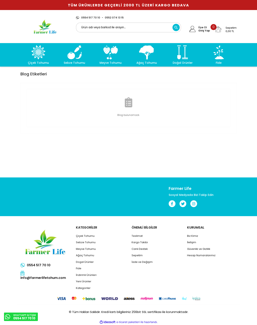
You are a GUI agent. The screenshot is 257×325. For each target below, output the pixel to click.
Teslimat (137, 236)
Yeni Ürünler (83, 281)
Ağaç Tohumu (85, 255)
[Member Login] (192, 29)
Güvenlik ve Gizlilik (198, 249)
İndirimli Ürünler (86, 275)
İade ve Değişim (142, 262)
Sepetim (137, 255)
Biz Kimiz (192, 236)
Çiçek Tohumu (85, 236)
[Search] (128, 27)
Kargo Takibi (140, 242)
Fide (78, 268)
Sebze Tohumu (86, 242)
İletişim (191, 242)
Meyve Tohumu (86, 249)
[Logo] (45, 26)
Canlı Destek (140, 249)
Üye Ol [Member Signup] (202, 27)
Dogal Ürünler (85, 262)
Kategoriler (83, 288)
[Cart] (226, 29)
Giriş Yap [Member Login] (204, 30)
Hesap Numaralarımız (201, 255)
